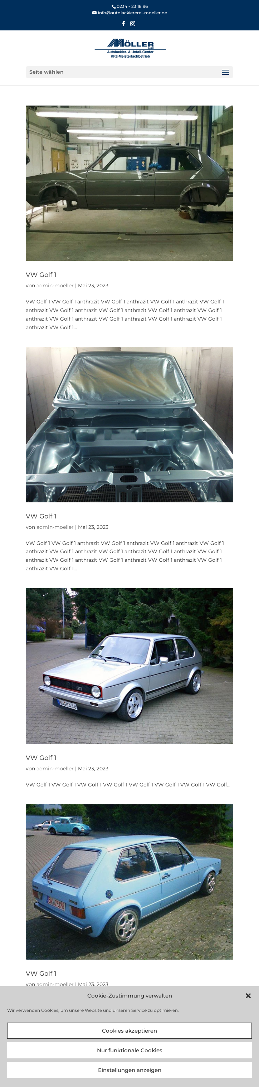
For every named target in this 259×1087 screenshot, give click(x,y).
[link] (129, 12)
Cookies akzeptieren (129, 1030)
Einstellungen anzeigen (129, 1070)
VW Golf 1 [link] (41, 275)
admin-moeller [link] (55, 285)
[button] (248, 995)
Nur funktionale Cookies (129, 1050)
